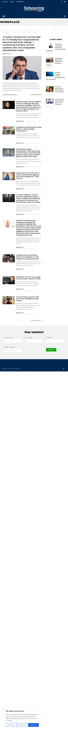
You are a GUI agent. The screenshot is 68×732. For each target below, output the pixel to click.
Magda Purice (6, 53)
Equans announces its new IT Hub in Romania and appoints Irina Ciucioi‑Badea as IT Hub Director (28, 175)
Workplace (7, 34)
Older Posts (36, 320)
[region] (22, 718)
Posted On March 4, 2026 (33, 188)
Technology (15, 32)
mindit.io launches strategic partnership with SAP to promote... (55, 76)
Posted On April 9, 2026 (32, 121)
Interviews (28, 30)
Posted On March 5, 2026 (33, 166)
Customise (11, 725)
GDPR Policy (20, 1)
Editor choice (8, 30)
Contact (12, 1)
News (36, 30)
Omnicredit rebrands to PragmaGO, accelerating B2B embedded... (55, 47)
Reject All (22, 725)
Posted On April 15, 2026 (19, 53)
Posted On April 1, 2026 (32, 143)
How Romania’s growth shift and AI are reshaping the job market (27, 299)
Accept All (33, 725)
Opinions (6, 32)
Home (56, 21)
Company (49, 337)
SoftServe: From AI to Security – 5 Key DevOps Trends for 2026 (28, 278)
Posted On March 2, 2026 (33, 214)
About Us (5, 1)
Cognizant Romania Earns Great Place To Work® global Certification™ (28, 129)
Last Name (29, 337)
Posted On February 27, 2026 (25, 249)
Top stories (26, 32)
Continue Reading (10, 94)
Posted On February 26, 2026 (25, 270)
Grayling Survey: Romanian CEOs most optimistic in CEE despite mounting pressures (27, 257)
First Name (8, 337)
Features (18, 30)
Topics (35, 32)
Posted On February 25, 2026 (25, 314)
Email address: (10, 347)
